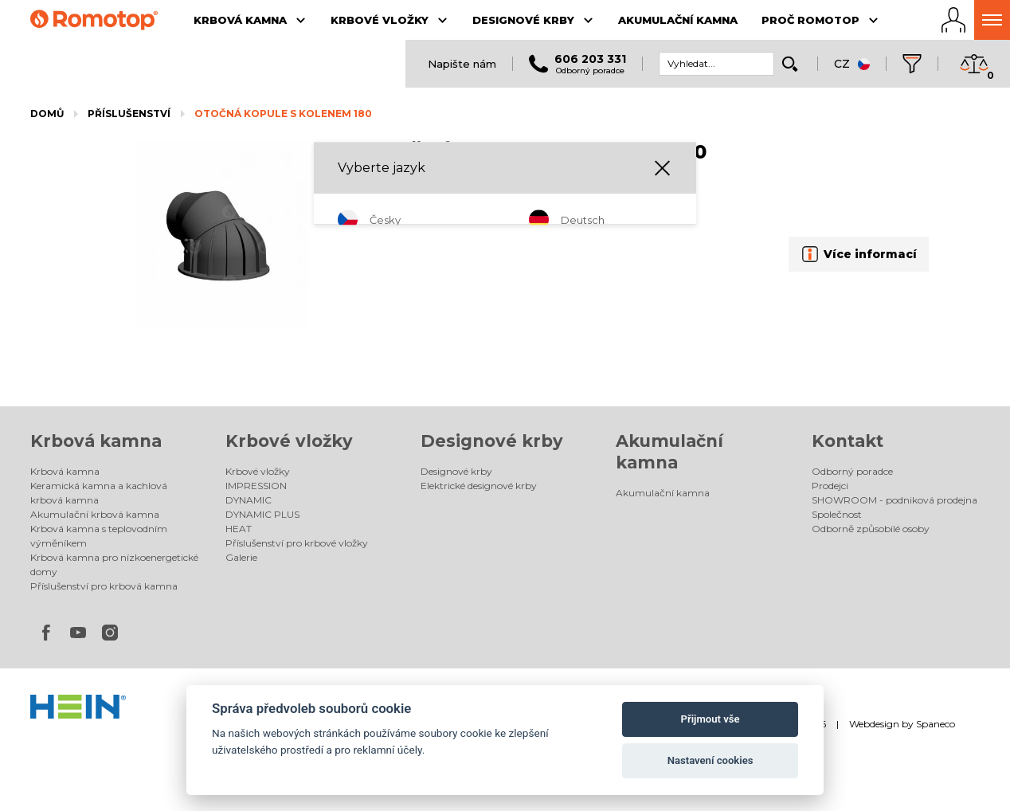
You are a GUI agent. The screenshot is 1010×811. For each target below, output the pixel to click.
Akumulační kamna (663, 493)
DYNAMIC (248, 500)
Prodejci (830, 486)
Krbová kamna (96, 441)
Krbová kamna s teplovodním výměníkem (98, 536)
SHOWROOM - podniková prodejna (894, 500)
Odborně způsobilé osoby (871, 529)
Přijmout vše (710, 719)
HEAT (238, 529)
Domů (47, 113)
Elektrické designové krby (479, 486)
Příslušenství (129, 113)
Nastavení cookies (710, 760)
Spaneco (935, 724)
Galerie (241, 557)
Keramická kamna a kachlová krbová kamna (98, 493)
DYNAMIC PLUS (262, 514)
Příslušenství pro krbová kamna (104, 586)
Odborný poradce (852, 471)
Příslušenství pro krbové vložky (296, 543)
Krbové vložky (289, 441)
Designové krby (492, 441)
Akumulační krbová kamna (94, 514)
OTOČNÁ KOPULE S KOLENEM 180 (283, 113)
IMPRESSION (256, 486)
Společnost (837, 514)
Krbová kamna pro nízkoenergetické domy (114, 564)
